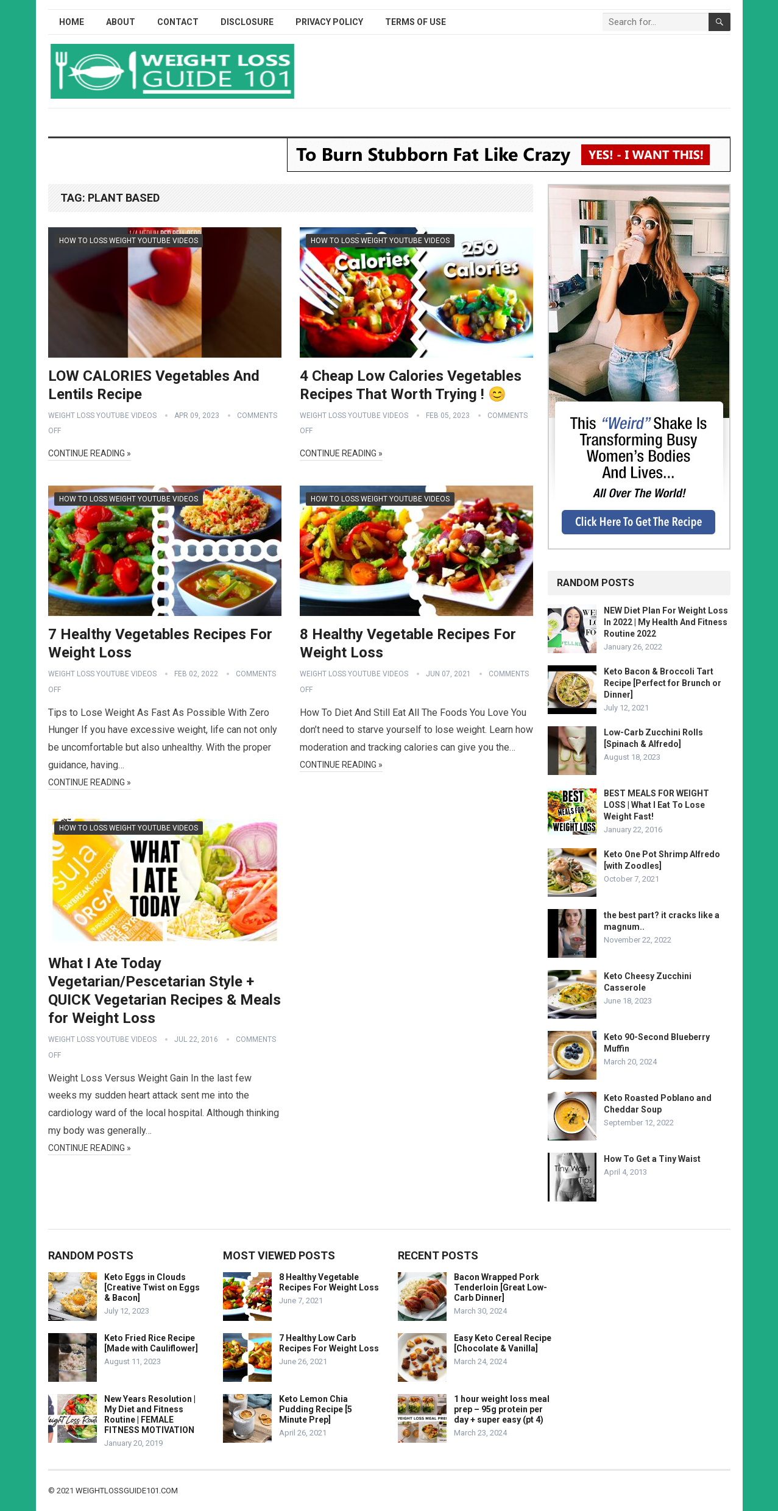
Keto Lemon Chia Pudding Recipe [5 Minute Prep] (315, 1409)
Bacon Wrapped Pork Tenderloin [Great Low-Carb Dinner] (500, 1287)
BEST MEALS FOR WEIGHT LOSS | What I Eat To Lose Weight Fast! (656, 804)
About (120, 22)
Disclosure (247, 22)
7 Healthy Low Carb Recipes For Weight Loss (329, 1343)
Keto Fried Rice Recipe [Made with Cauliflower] (151, 1343)
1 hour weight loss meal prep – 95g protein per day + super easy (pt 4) (502, 1409)
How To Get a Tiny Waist (652, 1159)
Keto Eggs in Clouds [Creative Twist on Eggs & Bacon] (152, 1287)
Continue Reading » (89, 453)
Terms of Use (415, 22)
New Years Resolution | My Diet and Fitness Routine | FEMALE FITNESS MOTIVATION (150, 1414)
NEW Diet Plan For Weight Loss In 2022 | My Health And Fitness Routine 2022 (666, 622)
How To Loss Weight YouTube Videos (128, 240)
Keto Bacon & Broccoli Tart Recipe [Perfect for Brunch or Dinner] (662, 683)
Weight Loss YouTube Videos (102, 415)
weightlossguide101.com (127, 1490)
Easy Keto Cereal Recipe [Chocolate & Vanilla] (502, 1343)
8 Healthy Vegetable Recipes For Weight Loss (329, 1282)
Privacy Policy (329, 22)
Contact (178, 22)
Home (71, 22)
